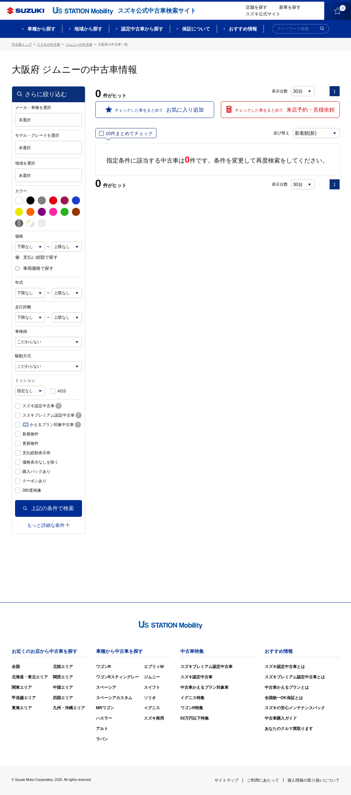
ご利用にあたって (263, 780)
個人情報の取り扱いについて (313, 780)
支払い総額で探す (36, 257)
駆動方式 (23, 356)
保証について (196, 29)
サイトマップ (226, 780)
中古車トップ (22, 44)
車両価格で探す (34, 268)
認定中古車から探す (142, 29)
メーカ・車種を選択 (33, 108)
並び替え (281, 133)
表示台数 (280, 91)
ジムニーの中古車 (79, 44)
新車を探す (290, 7)
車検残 (21, 331)
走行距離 (23, 307)
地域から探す (88, 29)
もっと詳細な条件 (48, 525)
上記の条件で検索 (48, 508)
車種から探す (41, 29)
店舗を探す (256, 7)
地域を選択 (25, 163)
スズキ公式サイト (263, 13)
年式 (19, 283)
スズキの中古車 (48, 44)
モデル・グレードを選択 (37, 135)
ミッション (25, 380)
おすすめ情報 (243, 29)
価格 (19, 236)
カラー (21, 191)
